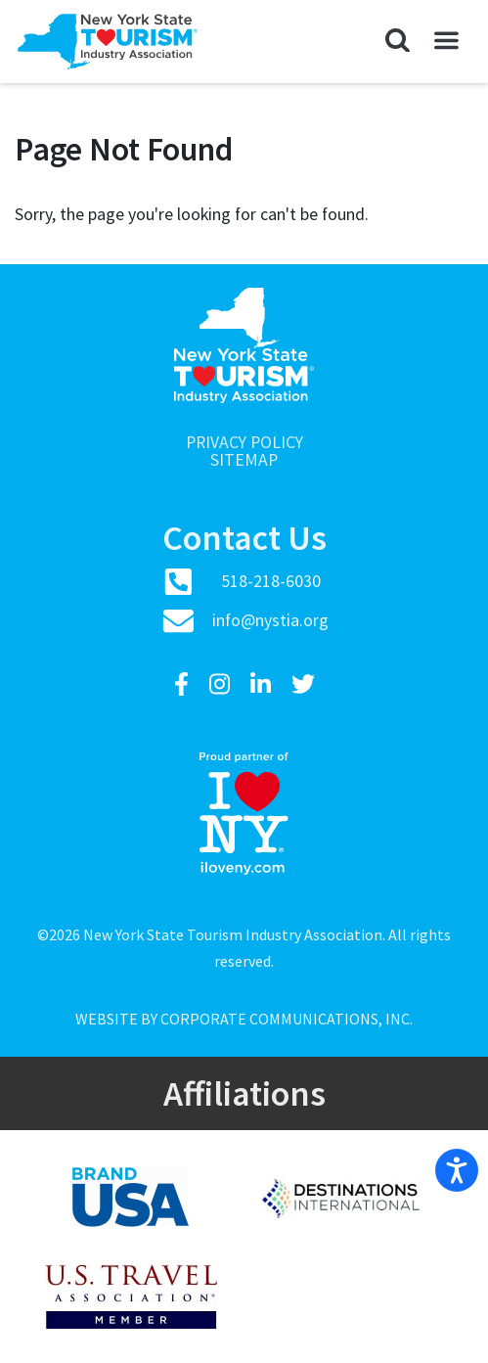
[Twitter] (303, 684)
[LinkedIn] (263, 684)
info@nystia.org (270, 620)
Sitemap (244, 461)
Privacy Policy (244, 443)
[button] (398, 41)
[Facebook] (184, 684)
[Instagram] (222, 684)
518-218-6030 (271, 581)
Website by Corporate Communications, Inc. (244, 1018)
